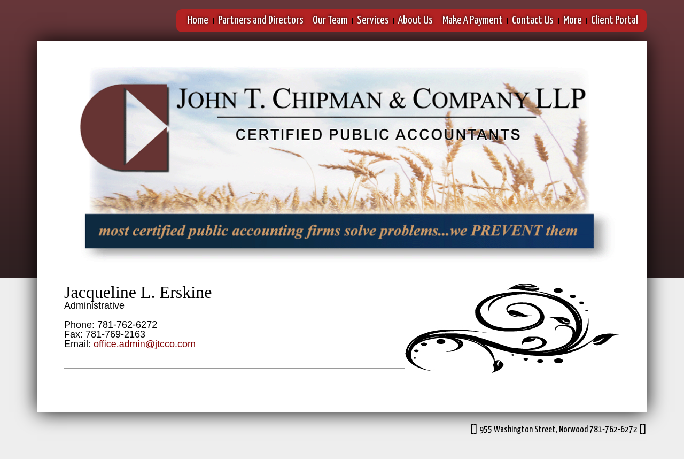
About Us (415, 20)
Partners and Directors (261, 20)
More (572, 20)
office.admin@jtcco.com (145, 344)
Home (198, 20)
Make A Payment (472, 20)
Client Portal (614, 20)
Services (373, 20)
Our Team (330, 20)
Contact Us (533, 20)
